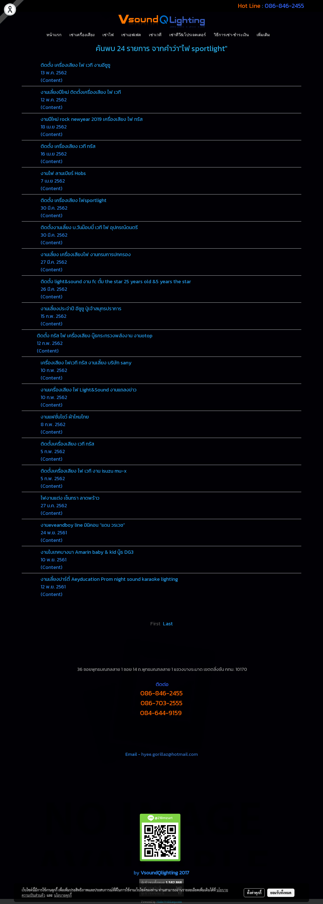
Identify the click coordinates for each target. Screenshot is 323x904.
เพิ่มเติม (263, 35)
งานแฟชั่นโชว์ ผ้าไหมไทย (65, 417)
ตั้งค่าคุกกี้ (254, 892)
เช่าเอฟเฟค (131, 35)
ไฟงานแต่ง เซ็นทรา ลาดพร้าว (70, 498)
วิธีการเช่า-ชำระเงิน (231, 35)
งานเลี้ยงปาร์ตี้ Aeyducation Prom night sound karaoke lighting (109, 579)
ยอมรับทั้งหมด (280, 892)
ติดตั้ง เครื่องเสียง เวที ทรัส (68, 146)
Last (168, 623)
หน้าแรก (54, 35)
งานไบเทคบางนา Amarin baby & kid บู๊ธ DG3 (87, 552)
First (155, 623)
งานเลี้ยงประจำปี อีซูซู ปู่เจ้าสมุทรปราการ (81, 308)
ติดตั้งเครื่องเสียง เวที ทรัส (67, 444)
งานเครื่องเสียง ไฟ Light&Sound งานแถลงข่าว (89, 389)
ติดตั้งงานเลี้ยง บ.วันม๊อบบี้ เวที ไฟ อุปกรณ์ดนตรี (89, 227)
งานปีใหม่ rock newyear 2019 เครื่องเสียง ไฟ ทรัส (92, 119)
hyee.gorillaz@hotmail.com (169, 754)
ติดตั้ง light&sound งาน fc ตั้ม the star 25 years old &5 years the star (116, 281)
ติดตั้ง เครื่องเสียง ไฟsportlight (73, 200)
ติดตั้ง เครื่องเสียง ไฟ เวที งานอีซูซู (75, 65)
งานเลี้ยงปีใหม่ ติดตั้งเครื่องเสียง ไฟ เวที (81, 92)
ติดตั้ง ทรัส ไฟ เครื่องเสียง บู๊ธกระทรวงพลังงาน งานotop (94, 335)
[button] (278, 35)
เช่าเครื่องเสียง (82, 35)
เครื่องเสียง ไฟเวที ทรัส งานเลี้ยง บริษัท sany (86, 362)
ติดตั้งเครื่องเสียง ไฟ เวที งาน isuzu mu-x (84, 471)
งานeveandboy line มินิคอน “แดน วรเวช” (83, 525)
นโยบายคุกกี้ (63, 895)
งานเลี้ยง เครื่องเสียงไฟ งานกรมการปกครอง (86, 254)
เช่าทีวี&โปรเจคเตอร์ (187, 35)
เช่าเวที (155, 35)
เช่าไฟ (108, 35)
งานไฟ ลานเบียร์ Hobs (63, 173)
